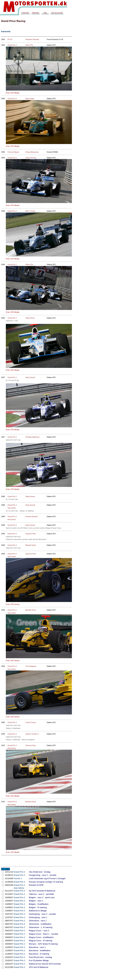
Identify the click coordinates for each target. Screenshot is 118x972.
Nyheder (35, 13)
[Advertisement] (105, 63)
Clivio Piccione (31, 158)
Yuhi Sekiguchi (31, 666)
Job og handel (57, 13)
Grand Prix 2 (12, 45)
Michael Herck (31, 545)
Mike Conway (30, 211)
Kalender (25, 13)
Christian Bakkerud (32, 437)
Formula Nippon (13, 152)
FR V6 (10, 39)
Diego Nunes (30, 496)
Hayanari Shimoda (32, 39)
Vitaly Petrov (30, 318)
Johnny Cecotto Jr (32, 734)
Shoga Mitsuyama (32, 152)
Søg (45, 13)
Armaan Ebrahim (32, 516)
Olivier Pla (29, 45)
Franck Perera (31, 722)
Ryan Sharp (30, 98)
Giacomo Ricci (31, 534)
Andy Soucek (30, 377)
